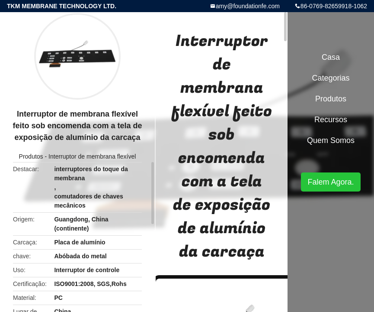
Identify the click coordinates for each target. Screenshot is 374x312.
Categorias (330, 78)
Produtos (31, 156)
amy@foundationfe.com (248, 6)
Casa (331, 57)
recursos (330, 119)
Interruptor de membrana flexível (92, 156)
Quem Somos (331, 140)
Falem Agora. (330, 182)
